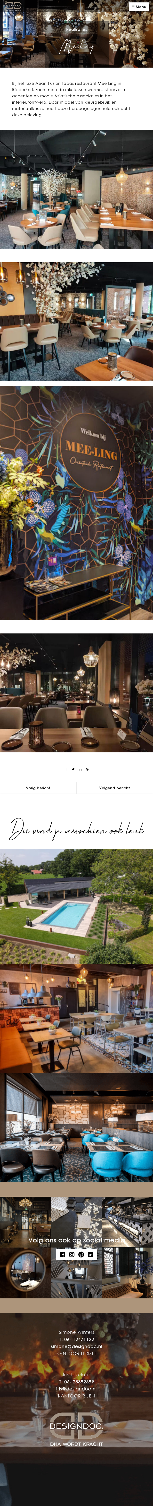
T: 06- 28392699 (76, 1381)
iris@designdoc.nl (76, 1388)
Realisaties (76, 29)
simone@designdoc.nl (76, 1346)
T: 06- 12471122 (76, 1339)
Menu (139, 6)
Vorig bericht (38, 788)
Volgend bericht (114, 788)
